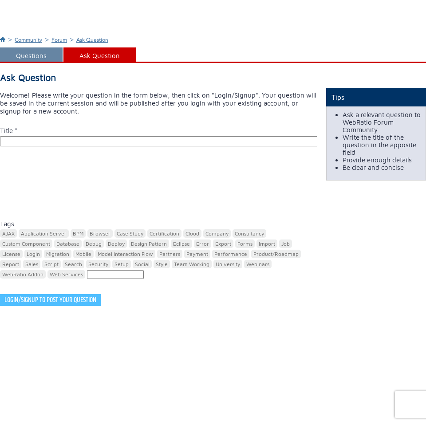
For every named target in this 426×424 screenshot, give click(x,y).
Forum (59, 40)
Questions (31, 55)
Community (28, 40)
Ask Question (92, 40)
